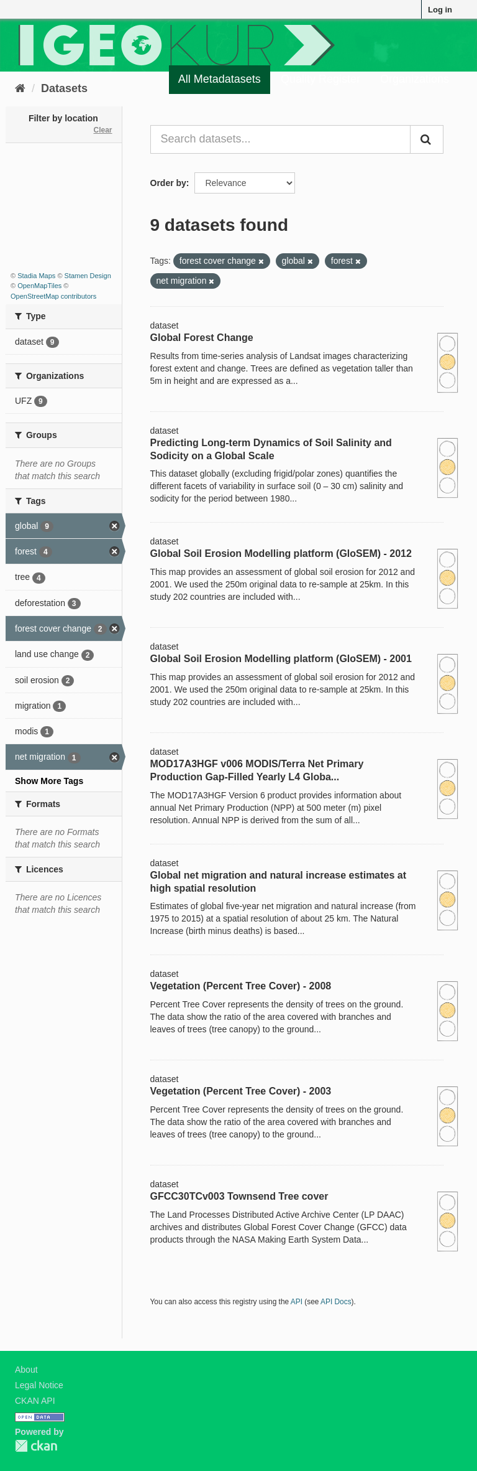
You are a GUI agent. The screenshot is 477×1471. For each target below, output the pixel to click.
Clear (102, 130)
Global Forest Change (201, 337)
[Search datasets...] (280, 139)
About (26, 1370)
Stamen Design (88, 275)
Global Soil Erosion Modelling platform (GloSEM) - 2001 (281, 658)
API (296, 1301)
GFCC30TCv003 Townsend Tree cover (239, 1196)
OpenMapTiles (39, 285)
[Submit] (426, 139)
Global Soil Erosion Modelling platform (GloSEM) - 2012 (281, 553)
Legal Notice (39, 1385)
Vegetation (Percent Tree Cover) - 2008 (241, 986)
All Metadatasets (219, 79)
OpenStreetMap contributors (53, 296)
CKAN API (35, 1401)
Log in (440, 9)
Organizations (414, 79)
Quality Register (320, 79)
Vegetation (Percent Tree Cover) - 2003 (241, 1091)
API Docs (336, 1301)
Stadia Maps (36, 275)
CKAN (36, 1445)
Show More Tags (49, 781)
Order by (168, 183)
